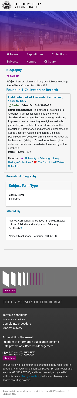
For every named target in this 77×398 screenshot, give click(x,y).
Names (31, 61)
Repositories (35, 54)
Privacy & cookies (14, 319)
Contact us (9, 290)
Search (50, 61)
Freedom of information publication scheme (31, 341)
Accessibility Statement (18, 337)
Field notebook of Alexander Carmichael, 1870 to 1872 (35, 99)
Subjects (12, 61)
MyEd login (9, 358)
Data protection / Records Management (28, 346)
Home (12, 54)
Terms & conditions (15, 315)
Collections (59, 54)
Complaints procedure (17, 323)
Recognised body (31, 376)
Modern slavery (12, 328)
